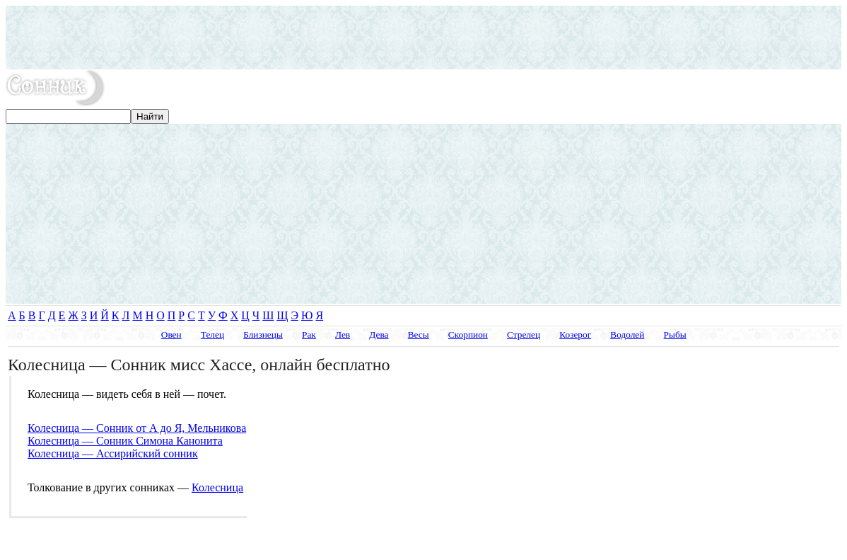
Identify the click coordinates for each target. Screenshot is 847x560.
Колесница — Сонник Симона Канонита (125, 441)
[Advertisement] (423, 37)
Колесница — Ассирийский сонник (113, 453)
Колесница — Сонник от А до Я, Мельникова (137, 428)
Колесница (217, 487)
